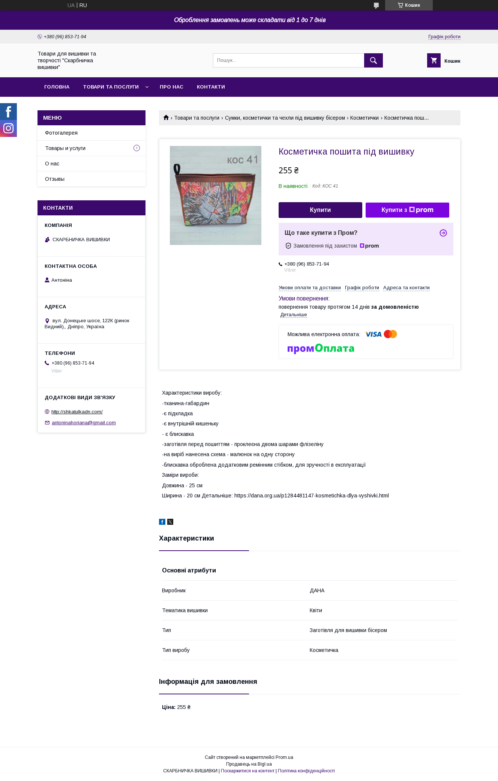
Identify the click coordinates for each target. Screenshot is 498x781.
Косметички (364, 118)
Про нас (171, 87)
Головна (56, 87)
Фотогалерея (61, 133)
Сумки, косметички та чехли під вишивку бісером (285, 118)
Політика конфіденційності (306, 770)
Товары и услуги (65, 148)
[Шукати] (373, 60)
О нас (52, 164)
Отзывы (54, 179)
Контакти (211, 87)
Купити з (407, 210)
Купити (320, 210)
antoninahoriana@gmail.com (84, 422)
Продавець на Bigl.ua (249, 764)
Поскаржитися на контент (247, 770)
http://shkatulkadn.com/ (77, 412)
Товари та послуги (111, 87)
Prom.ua (284, 757)
